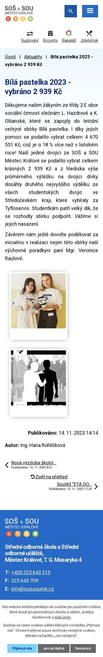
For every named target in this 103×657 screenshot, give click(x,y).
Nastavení (83, 648)
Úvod (10, 56)
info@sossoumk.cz (32, 589)
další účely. (63, 617)
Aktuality (33, 56)
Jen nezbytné (54, 648)
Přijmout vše (22, 648)
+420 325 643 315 (30, 572)
